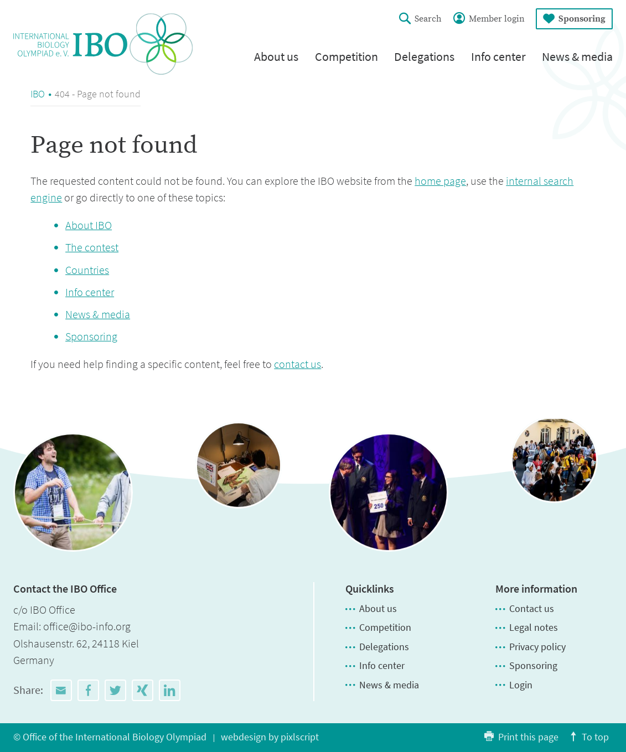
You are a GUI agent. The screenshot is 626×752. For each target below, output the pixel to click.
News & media (97, 314)
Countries (87, 270)
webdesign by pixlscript (270, 737)
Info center (89, 292)
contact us (297, 364)
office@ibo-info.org (87, 626)
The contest (91, 247)
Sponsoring (91, 336)
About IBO (88, 225)
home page (440, 181)
